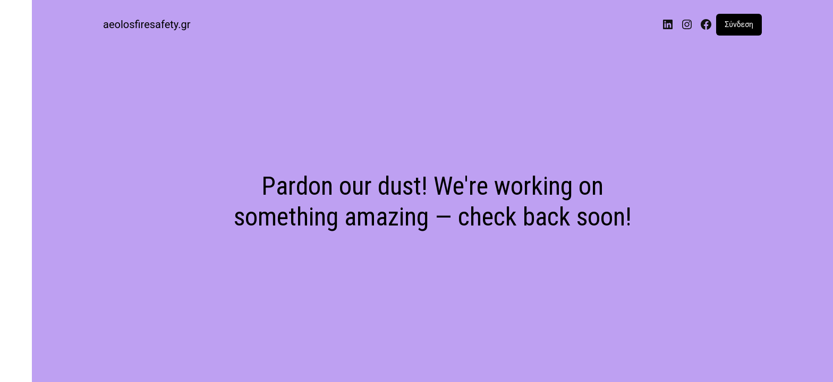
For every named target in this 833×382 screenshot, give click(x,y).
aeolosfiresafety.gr (147, 24)
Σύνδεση (739, 24)
